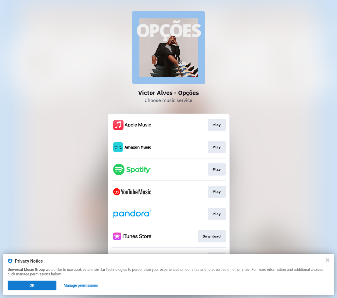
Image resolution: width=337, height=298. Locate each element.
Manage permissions (81, 285)
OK (32, 285)
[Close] (327, 260)
